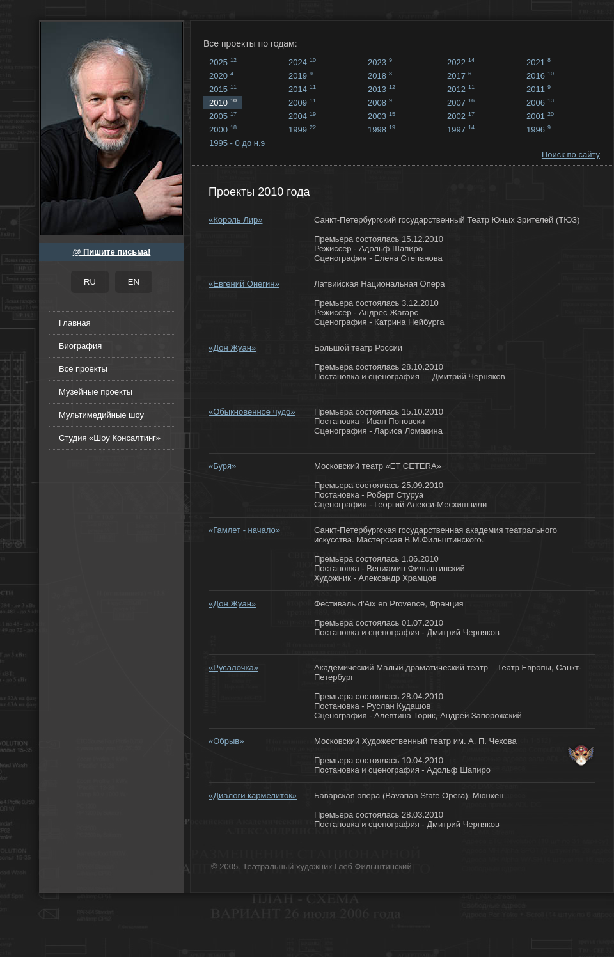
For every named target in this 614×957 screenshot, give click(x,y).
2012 (461, 89)
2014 (302, 89)
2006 (540, 102)
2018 (380, 75)
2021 (538, 62)
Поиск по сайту (571, 154)
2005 (223, 116)
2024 (302, 62)
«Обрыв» (226, 741)
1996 (538, 129)
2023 (380, 62)
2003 (381, 116)
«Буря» (222, 466)
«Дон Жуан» (232, 347)
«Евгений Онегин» (244, 284)
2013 (381, 89)
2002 (461, 116)
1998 (381, 129)
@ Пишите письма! (112, 252)
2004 (302, 116)
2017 (459, 75)
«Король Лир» (235, 220)
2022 (461, 62)
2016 (540, 75)
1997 (461, 129)
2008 (380, 102)
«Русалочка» (233, 667)
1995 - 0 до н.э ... (237, 144)
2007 (461, 102)
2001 (540, 116)
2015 (223, 89)
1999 (302, 129)
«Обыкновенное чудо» (252, 411)
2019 (300, 75)
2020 (221, 75)
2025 (223, 62)
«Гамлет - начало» (244, 530)
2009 (302, 102)
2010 (223, 102)
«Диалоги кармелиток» (253, 795)
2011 (538, 89)
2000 (223, 129)
